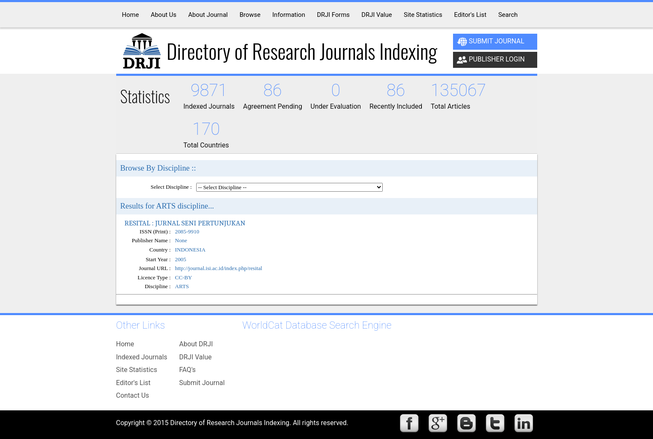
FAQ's (187, 370)
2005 (181, 259)
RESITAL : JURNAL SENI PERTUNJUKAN (185, 223)
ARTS (182, 286)
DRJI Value (195, 357)
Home (125, 344)
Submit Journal (491, 42)
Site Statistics (136, 370)
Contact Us (132, 395)
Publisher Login (491, 60)
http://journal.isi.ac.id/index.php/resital (218, 268)
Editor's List (133, 383)
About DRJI (196, 344)
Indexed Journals (142, 357)
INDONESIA (190, 250)
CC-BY (183, 277)
